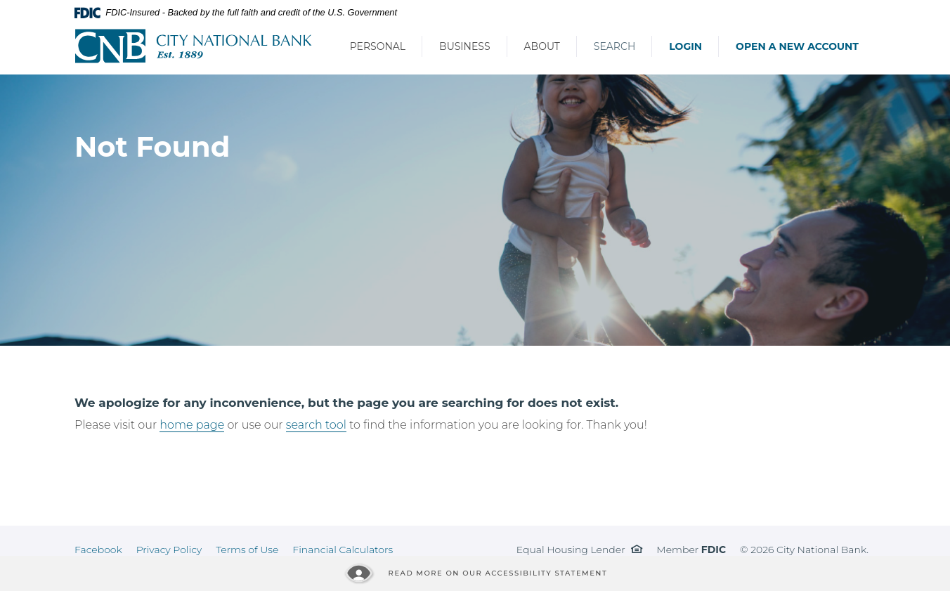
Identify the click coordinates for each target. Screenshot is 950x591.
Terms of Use (247, 549)
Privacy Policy (169, 549)
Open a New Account (797, 46)
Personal (377, 46)
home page (192, 424)
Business (464, 46)
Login (685, 46)
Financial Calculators (342, 549)
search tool (316, 424)
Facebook (98, 549)
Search (614, 46)
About (542, 46)
